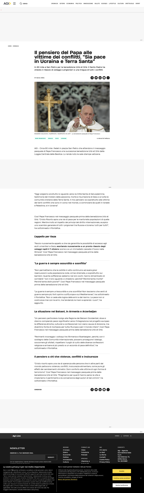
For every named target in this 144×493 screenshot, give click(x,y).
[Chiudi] (141, 478)
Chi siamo (103, 450)
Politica (79, 3)
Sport (138, 3)
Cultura (121, 3)
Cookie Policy (104, 460)
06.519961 (124, 461)
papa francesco (40, 138)
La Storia (103, 455)
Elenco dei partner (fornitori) (67, 479)
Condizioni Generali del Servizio (20, 463)
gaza (57, 138)
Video (83, 450)
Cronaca (54, 3)
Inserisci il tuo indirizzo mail (21, 453)
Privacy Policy (105, 462)
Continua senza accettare (122, 478)
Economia (70, 3)
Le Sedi (102, 452)
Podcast (84, 455)
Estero (62, 3)
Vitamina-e (85, 461)
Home (10, 46)
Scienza (104, 3)
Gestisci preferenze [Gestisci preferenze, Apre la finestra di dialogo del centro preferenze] (122, 485)
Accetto (121, 471)
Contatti (103, 457)
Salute (97, 3)
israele (50, 138)
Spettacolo (129, 3)
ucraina (63, 138)
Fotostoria (85, 452)
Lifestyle (112, 3)
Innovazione (88, 3)
